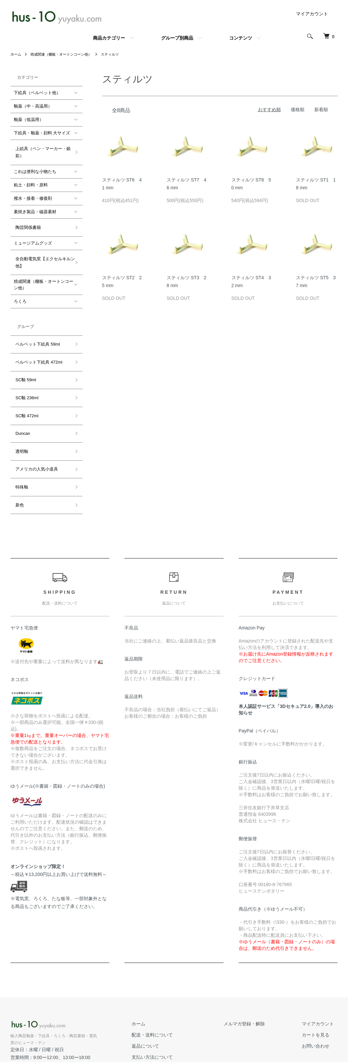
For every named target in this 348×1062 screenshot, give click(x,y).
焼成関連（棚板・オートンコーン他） (64, 54)
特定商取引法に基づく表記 (178, 1019)
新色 (18, 457)
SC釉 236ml (25, 373)
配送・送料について (171, 986)
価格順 (297, 109)
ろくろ (20, 290)
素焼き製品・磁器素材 (35, 208)
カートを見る (319, 986)
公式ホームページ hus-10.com (44, 1016)
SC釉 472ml (25, 387)
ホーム (16, 54)
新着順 (321, 109)
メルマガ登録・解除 (255, 975)
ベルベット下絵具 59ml (36, 331)
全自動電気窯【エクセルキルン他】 (43, 253)
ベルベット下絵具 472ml (37, 345)
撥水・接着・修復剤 (33, 194)
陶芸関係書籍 (26, 221)
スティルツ (117, 54)
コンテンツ (240, 38)
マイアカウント (312, 13)
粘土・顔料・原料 (31, 181)
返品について (164, 997)
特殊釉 (20, 443)
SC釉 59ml (24, 359)
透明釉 (20, 415)
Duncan (21, 401)
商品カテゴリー (109, 38)
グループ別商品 (177, 38)
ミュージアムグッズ (33, 235)
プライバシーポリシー (173, 1030)
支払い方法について (171, 1008)
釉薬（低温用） (29, 119)
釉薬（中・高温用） (33, 106)
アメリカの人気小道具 (35, 429)
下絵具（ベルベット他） (37, 92)
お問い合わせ (319, 997)
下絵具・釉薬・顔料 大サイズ (42, 132)
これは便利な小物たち (35, 167)
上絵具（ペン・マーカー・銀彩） (41, 150)
